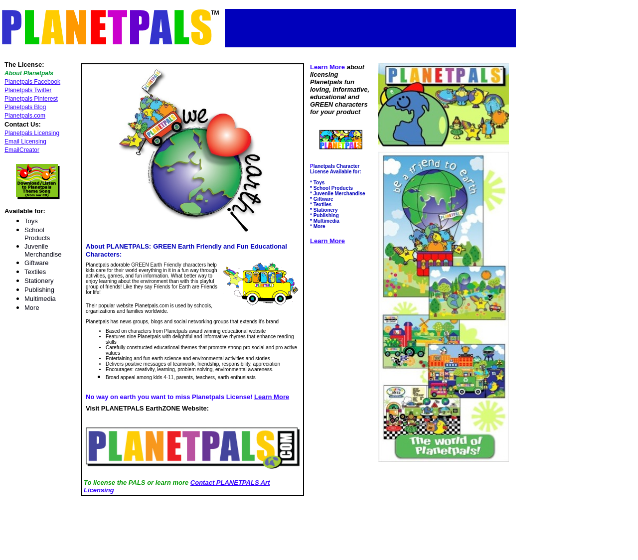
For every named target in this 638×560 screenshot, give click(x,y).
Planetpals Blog (25, 107)
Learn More (271, 397)
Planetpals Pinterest (31, 98)
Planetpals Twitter (28, 90)
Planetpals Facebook (32, 81)
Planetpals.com (24, 115)
